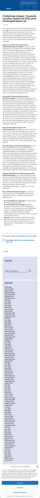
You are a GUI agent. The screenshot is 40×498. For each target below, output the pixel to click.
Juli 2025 (7, 300)
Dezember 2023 (10, 331)
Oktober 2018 (9, 444)
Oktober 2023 (9, 335)
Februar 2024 (9, 328)
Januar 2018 (9, 460)
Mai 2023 (8, 344)
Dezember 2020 (10, 398)
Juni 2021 (8, 387)
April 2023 (8, 346)
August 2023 (9, 339)
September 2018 (10, 446)
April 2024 (8, 324)
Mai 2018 (8, 453)
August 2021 (9, 383)
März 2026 (8, 287)
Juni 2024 (8, 320)
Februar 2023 (9, 350)
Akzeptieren (20, 483)
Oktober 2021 (9, 379)
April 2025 (8, 306)
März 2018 (8, 457)
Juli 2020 (7, 407)
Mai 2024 (8, 322)
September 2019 (10, 425)
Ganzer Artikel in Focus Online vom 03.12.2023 (21, 236)
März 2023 (8, 348)
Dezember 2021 (10, 376)
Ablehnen (20, 487)
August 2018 (9, 448)
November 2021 (10, 377)
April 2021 (8, 390)
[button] (37, 466)
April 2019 (8, 433)
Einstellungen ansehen (20, 492)
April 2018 (8, 455)
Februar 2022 (9, 372)
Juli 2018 (7, 449)
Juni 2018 (8, 451)
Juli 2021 (7, 385)
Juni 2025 (8, 302)
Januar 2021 (9, 396)
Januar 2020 (9, 418)
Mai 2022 (8, 366)
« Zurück (5, 251)
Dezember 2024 (10, 313)
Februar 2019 (9, 436)
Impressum (30, 496)
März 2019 (8, 435)
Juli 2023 (7, 341)
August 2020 (9, 405)
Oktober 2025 (9, 296)
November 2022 (10, 355)
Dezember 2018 (10, 440)
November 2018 (10, 442)
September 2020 (10, 403)
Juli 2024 (7, 318)
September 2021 (10, 381)
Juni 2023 (8, 342)
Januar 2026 (9, 291)
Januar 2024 (9, 330)
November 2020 (10, 400)
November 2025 (10, 294)
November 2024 (10, 315)
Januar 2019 (9, 438)
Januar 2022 (9, 374)
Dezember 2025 (10, 293)
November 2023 (10, 333)
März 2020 (8, 414)
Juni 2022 (8, 365)
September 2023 (10, 337)
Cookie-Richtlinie (11, 496)
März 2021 (8, 392)
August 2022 (9, 361)
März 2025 (8, 307)
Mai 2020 (8, 411)
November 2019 (10, 422)
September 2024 (10, 317)
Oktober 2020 (9, 401)
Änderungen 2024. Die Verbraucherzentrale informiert (20, 241)
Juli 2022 (7, 363)
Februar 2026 (9, 289)
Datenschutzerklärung (21, 496)
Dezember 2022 (10, 353)
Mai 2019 (8, 431)
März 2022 (8, 370)
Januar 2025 (9, 311)
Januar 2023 (9, 352)
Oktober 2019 (9, 424)
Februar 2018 (9, 459)
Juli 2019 (7, 427)
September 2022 (10, 359)
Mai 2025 (8, 304)
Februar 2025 (9, 309)
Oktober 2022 (9, 357)
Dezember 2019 (10, 420)
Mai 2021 (8, 389)
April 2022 (8, 368)
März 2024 (8, 326)
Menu (8, 9)
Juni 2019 (8, 429)
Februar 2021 (9, 394)
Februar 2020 (9, 416)
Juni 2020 (8, 409)
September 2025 (10, 298)
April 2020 (8, 413)
